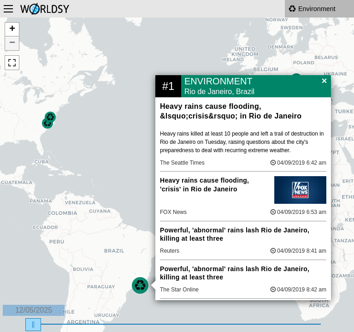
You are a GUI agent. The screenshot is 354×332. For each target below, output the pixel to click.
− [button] (12, 43)
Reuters (169, 251)
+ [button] (12, 29)
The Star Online (179, 289)
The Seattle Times (182, 163)
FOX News (173, 212)
